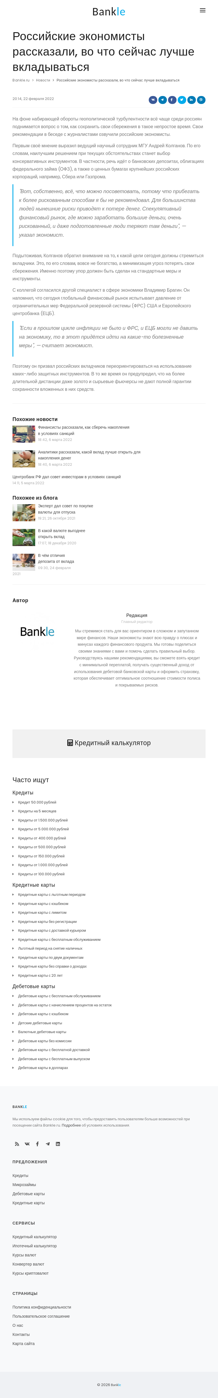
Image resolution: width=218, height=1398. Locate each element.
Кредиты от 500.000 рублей (42, 847)
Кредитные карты (28, 1203)
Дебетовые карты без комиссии (45, 1041)
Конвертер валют (28, 1264)
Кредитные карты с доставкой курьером (52, 930)
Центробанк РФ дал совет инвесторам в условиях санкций (66, 477)
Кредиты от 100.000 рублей (41, 874)
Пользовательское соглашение (41, 1316)
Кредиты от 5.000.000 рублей (43, 829)
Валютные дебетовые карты (42, 1032)
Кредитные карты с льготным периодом (51, 894)
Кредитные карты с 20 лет (40, 975)
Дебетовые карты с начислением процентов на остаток (65, 1005)
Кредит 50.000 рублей (37, 802)
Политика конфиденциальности (41, 1307)
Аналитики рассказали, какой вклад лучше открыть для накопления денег (89, 455)
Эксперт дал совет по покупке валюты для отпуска (65, 509)
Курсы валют (24, 1255)
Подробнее (71, 1125)
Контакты (21, 1334)
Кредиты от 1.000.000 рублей (43, 865)
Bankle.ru (21, 80)
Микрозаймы (24, 1185)
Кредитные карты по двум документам (50, 957)
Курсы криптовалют (30, 1273)
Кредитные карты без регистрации (47, 921)
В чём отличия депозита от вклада (56, 559)
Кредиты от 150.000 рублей (41, 856)
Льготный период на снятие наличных (50, 948)
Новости (43, 80)
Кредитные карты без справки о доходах (52, 966)
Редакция (137, 615)
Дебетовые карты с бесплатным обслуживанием (59, 996)
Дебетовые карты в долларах (43, 1067)
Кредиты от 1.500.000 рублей (43, 820)
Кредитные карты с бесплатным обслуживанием (59, 939)
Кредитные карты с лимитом (42, 912)
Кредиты (20, 1175)
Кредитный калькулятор (34, 1237)
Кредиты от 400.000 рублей (42, 838)
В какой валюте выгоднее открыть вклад (61, 534)
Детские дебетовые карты (40, 1023)
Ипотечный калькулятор (34, 1246)
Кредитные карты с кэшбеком (43, 903)
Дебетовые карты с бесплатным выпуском (54, 1059)
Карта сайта (23, 1343)
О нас (17, 1325)
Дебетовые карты (28, 1194)
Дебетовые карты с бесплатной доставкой (54, 1049)
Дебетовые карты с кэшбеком (43, 1014)
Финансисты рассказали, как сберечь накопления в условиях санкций (83, 430)
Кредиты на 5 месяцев (37, 811)
